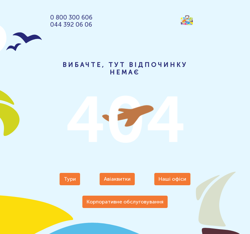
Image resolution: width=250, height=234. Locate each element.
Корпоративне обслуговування (125, 202)
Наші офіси (172, 179)
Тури (70, 179)
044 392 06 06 (71, 24)
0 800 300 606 (71, 17)
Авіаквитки (117, 179)
